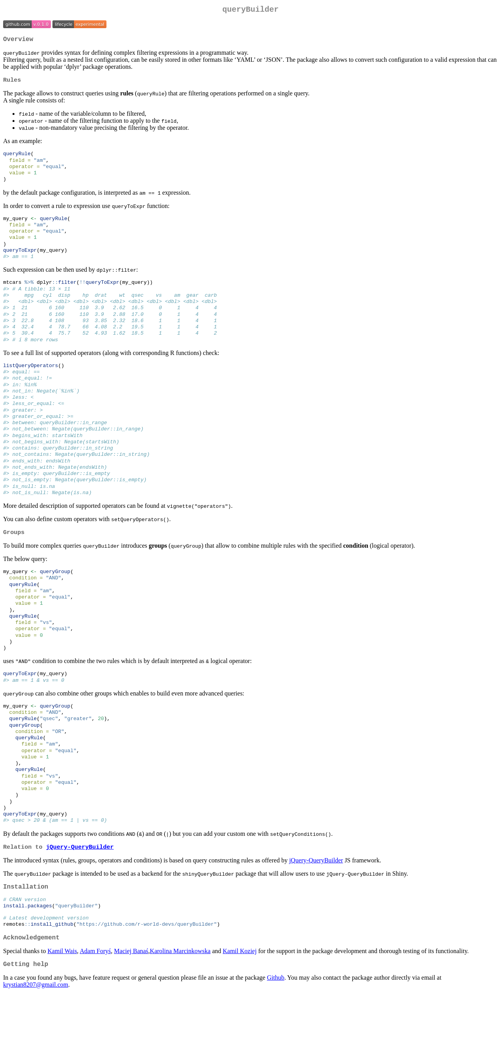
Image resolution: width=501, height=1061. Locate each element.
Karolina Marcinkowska (180, 1016)
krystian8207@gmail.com (35, 1051)
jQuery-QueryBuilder (80, 905)
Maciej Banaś (131, 1016)
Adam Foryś (95, 1016)
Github (275, 1044)
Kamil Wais (62, 1016)
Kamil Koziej (240, 1016)
